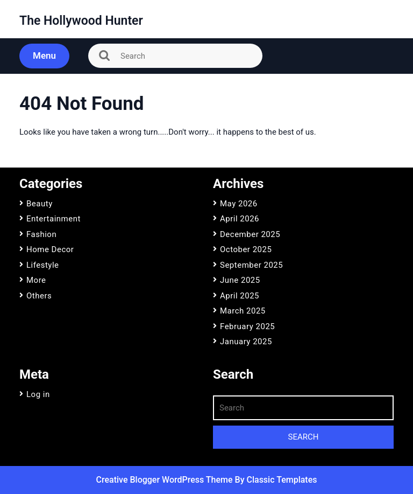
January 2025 (246, 341)
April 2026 (239, 219)
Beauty (39, 203)
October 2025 (246, 249)
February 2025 (247, 326)
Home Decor (50, 249)
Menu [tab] (44, 55)
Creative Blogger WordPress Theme (165, 480)
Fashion (41, 234)
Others (39, 296)
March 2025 (243, 311)
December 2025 (250, 234)
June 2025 (240, 280)
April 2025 (239, 296)
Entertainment (53, 219)
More (36, 280)
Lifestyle (42, 265)
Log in (38, 394)
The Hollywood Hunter (81, 20)
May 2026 (239, 203)
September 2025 (251, 265)
